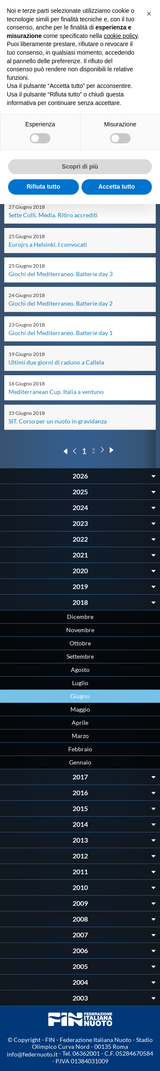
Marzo (80, 735)
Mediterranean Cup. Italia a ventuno (56, 391)
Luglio (80, 682)
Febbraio (80, 749)
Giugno (80, 696)
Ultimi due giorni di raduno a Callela (56, 362)
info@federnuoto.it (32, 1054)
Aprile (80, 722)
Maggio (80, 709)
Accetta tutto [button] (116, 186)
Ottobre (80, 643)
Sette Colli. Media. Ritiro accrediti (53, 215)
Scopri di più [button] (80, 166)
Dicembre (80, 616)
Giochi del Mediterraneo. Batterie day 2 (61, 303)
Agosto (80, 669)
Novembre (80, 629)
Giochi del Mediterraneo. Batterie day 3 (61, 273)
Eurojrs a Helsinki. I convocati (48, 244)
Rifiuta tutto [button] (43, 186)
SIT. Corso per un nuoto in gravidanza (58, 421)
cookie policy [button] (120, 35)
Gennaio (80, 762)
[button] (149, 13)
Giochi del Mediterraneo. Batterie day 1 (61, 332)
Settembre (80, 656)
